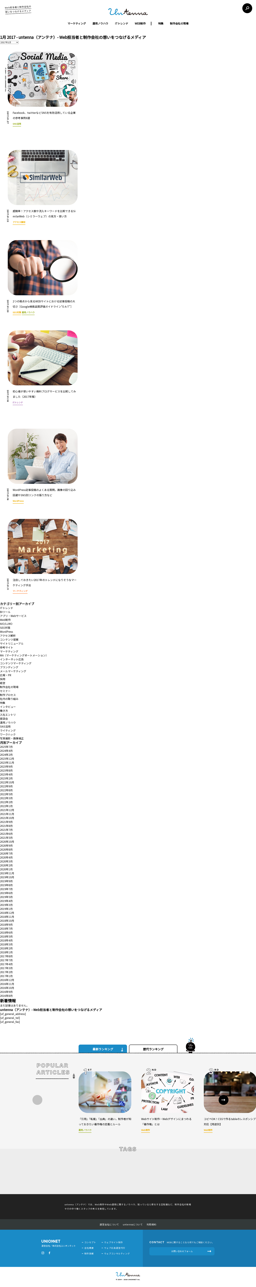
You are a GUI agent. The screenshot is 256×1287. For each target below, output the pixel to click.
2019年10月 (7, 877)
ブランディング (9, 667)
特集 (160, 23)
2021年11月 (7, 814)
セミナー (5, 691)
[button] (223, 1100)
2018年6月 (6, 932)
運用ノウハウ (100, 23)
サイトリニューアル (12, 643)
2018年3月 (6, 944)
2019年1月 (6, 909)
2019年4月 (6, 901)
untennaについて (133, 1224)
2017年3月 (6, 968)
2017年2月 (6, 972)
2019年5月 (6, 897)
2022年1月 (6, 806)
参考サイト (6, 647)
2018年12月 (7, 913)
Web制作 (5, 620)
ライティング (8, 730)
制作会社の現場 (179, 23)
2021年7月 (6, 830)
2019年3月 (6, 905)
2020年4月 (6, 857)
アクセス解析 (8, 635)
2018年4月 (6, 940)
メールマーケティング (13, 671)
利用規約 (151, 1224)
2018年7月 (6, 928)
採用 (2, 679)
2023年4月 (6, 774)
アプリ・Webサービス (13, 616)
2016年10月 (7, 988)
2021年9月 (6, 822)
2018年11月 (7, 917)
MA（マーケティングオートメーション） (24, 655)
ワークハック (8, 734)
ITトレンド (121, 23)
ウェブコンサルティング (117, 1253)
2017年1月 (6, 976)
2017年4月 (6, 964)
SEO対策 (5, 628)
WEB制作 (140, 23)
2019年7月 (6, 889)
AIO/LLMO (6, 624)
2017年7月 (6, 960)
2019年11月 (7, 873)
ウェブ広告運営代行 (114, 1247)
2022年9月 (6, 786)
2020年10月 (7, 842)
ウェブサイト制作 (113, 1242)
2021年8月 (6, 826)
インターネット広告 (12, 659)
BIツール (5, 612)
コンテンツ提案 (9, 639)
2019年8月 (6, 885)
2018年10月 (7, 921)
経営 (2, 683)
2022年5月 (6, 794)
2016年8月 (6, 996)
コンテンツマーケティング (15, 663)
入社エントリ (8, 715)
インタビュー (8, 707)
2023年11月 (7, 762)
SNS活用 (5, 726)
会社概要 (89, 1247)
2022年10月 (7, 782)
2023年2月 (6, 778)
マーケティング (77, 23)
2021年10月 (7, 818)
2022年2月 (6, 802)
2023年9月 (6, 766)
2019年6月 (6, 893)
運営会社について (109, 1224)
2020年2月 (6, 865)
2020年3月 (6, 861)
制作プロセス (8, 695)
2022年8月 (6, 790)
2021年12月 (7, 810)
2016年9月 (6, 992)
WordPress (6, 632)
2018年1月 (6, 952)
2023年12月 (7, 759)
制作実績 (89, 1253)
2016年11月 (7, 984)
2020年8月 (6, 849)
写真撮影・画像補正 (12, 738)
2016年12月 (7, 980)
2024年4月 (6, 751)
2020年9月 (6, 845)
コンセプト (90, 1242)
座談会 (4, 718)
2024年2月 (6, 755)
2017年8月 (6, 956)
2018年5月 (6, 936)
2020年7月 (6, 853)
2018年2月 (6, 948)
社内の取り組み (9, 699)
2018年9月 (6, 925)
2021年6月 (6, 834)
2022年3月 (6, 798)
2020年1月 (6, 869)
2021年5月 (6, 838)
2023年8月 (6, 770)
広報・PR (5, 675)
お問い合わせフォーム (182, 1251)
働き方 (4, 711)
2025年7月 (6, 747)
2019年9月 (6, 881)
